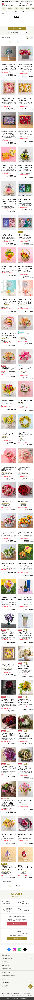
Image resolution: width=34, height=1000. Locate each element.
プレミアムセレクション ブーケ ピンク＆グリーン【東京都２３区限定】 (8, 802)
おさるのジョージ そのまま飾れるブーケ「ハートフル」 (8, 599)
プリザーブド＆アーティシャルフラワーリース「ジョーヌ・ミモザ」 (25, 434)
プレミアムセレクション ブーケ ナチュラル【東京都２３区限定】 (25, 768)
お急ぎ (21, 8)
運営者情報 (9, 993)
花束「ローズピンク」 (7, 501)
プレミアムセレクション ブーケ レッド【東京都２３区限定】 (8, 735)
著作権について (5, 995)
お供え (27, 8)
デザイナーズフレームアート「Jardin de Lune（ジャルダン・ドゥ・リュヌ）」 (8, 133)
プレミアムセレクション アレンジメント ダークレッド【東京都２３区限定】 (8, 700)
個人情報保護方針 (17, 993)
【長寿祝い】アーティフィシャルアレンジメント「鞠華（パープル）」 (8, 867)
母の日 (16, 8)
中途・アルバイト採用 (27, 995)
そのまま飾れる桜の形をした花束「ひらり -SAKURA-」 (25, 469)
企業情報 (4, 993)
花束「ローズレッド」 (23, 501)
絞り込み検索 (17, 28)
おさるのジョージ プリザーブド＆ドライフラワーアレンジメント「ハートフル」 (25, 565)
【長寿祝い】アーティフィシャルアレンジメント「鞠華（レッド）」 (25, 867)
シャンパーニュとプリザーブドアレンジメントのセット (25, 599)
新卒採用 (19, 995)
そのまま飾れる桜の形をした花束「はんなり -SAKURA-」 (8, 469)
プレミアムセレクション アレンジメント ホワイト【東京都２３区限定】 (25, 666)
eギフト (10, 8)
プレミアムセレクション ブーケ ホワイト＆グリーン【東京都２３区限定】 (25, 735)
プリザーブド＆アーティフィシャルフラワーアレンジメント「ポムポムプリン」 (8, 167)
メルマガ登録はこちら (17, 938)
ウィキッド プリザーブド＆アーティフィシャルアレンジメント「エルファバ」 (25, 167)
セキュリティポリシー (27, 993)
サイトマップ (13, 995)
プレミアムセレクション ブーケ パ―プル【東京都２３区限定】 (8, 768)
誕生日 (4, 8)
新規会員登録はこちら (17, 924)
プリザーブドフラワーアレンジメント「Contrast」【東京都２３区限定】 (8, 633)
